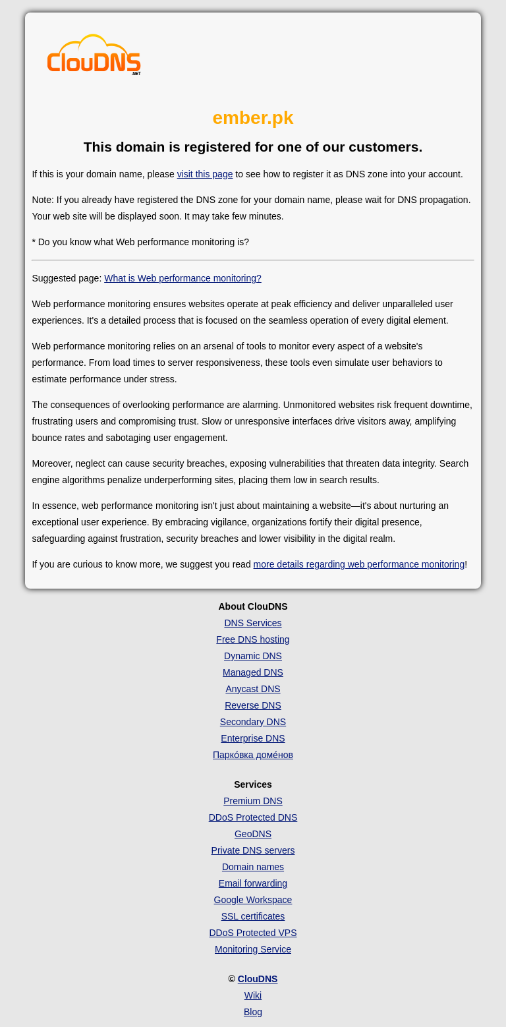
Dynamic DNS (253, 656)
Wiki (253, 995)
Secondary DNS (253, 722)
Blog (253, 1012)
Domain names (253, 867)
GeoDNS (253, 834)
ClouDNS (258, 979)
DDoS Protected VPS (252, 932)
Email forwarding (253, 883)
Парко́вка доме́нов (253, 754)
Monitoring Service (253, 949)
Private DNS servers (253, 850)
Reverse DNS (253, 705)
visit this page (205, 174)
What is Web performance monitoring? (183, 278)
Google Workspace (253, 900)
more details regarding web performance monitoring (359, 564)
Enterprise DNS (253, 738)
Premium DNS (252, 801)
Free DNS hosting (252, 639)
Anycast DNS (252, 689)
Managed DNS (253, 672)
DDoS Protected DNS (253, 817)
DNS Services (252, 623)
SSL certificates (253, 916)
